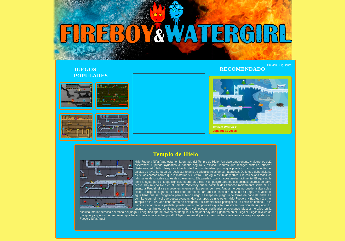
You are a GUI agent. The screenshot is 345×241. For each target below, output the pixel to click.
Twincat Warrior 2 (224, 127)
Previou (272, 65)
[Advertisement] (169, 103)
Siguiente (285, 65)
